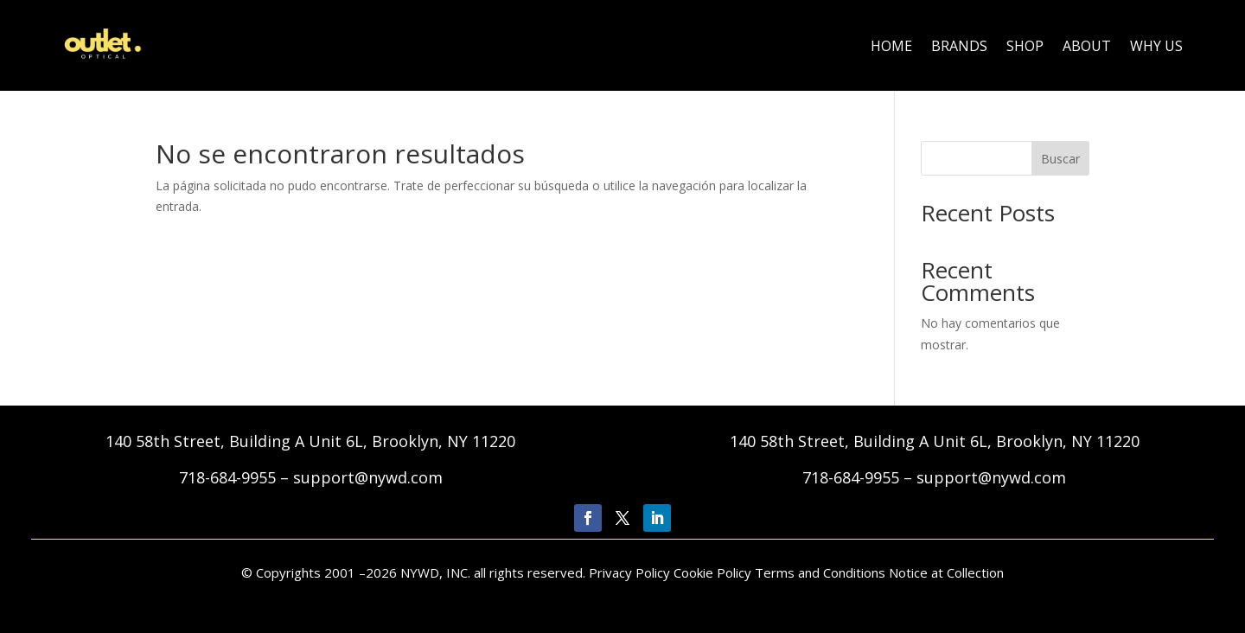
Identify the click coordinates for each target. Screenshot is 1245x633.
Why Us (1156, 45)
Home (891, 45)
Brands (959, 45)
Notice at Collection (946, 572)
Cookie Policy (712, 572)
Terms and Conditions (820, 572)
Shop (1025, 45)
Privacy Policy (631, 572)
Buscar (1060, 158)
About (1087, 45)
